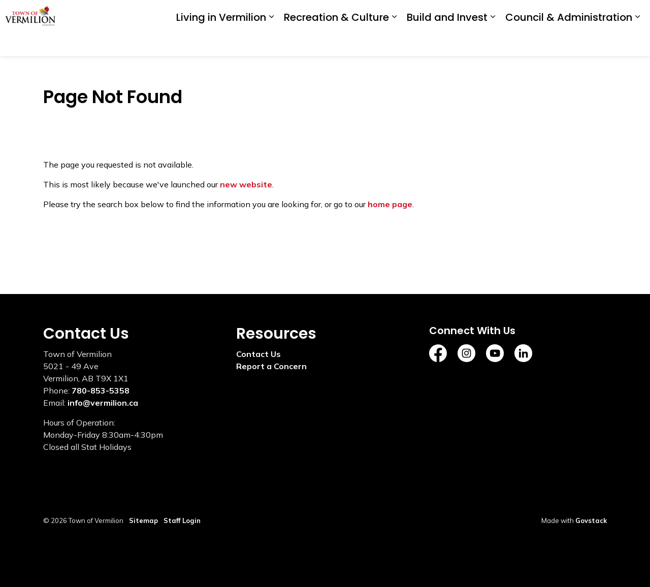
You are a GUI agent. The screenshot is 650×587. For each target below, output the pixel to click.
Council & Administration (568, 42)
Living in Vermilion (221, 42)
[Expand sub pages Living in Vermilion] (271, 42)
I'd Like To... (580, 14)
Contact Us (258, 354)
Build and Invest (447, 42)
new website (246, 184)
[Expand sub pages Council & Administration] (637, 42)
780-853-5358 (100, 390)
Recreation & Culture (336, 42)
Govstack (591, 520)
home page (390, 204)
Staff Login (182, 520)
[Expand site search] (632, 14)
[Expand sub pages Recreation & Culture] (394, 42)
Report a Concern (271, 366)
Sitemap (143, 520)
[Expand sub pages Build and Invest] (493, 42)
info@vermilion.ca (103, 403)
